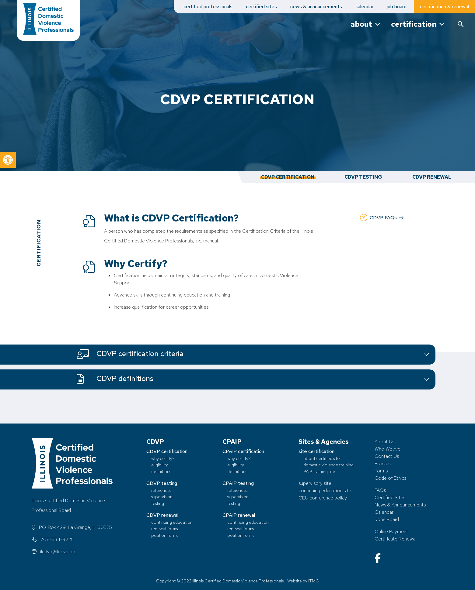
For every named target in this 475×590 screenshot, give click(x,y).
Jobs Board (387, 519)
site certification (316, 451)
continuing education (172, 522)
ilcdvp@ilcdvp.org (54, 551)
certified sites (261, 6)
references (161, 490)
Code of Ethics (390, 478)
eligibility (159, 465)
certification (418, 24)
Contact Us (387, 456)
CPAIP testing (238, 483)
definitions (161, 471)
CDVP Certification (287, 177)
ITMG (313, 581)
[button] (8, 160)
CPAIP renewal (238, 515)
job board (397, 6)
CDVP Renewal (431, 177)
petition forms (164, 535)
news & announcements (316, 6)
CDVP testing (161, 483)
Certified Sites (390, 497)
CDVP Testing (363, 177)
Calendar (384, 512)
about (366, 24)
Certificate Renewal (395, 539)
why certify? (163, 458)
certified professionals (207, 6)
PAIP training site (319, 471)
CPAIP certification (243, 451)
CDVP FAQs (381, 217)
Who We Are (387, 449)
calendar (364, 6)
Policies (382, 463)
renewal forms (164, 528)
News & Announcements (400, 505)
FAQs (380, 490)
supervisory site (315, 483)
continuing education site (325, 490)
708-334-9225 (53, 539)
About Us (384, 441)
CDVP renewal (162, 515)
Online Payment (391, 531)
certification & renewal (444, 6)
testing (157, 503)
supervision (162, 496)
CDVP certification (166, 451)
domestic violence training (328, 465)
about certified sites (322, 458)
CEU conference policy (323, 498)
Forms (381, 471)
